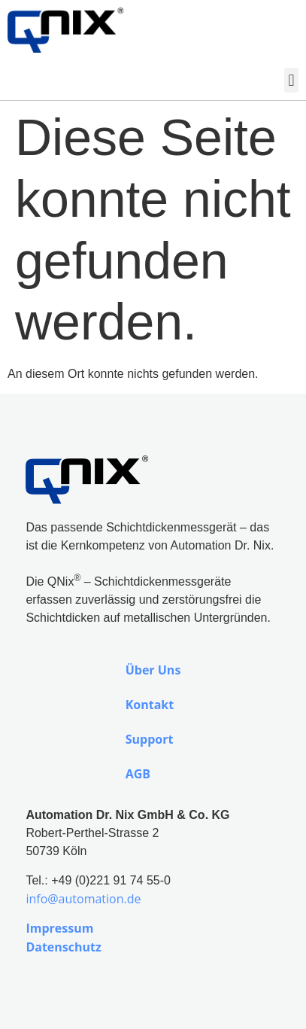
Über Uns (153, 670)
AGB (138, 774)
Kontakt (150, 704)
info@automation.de (83, 898)
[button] (291, 80)
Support (150, 739)
